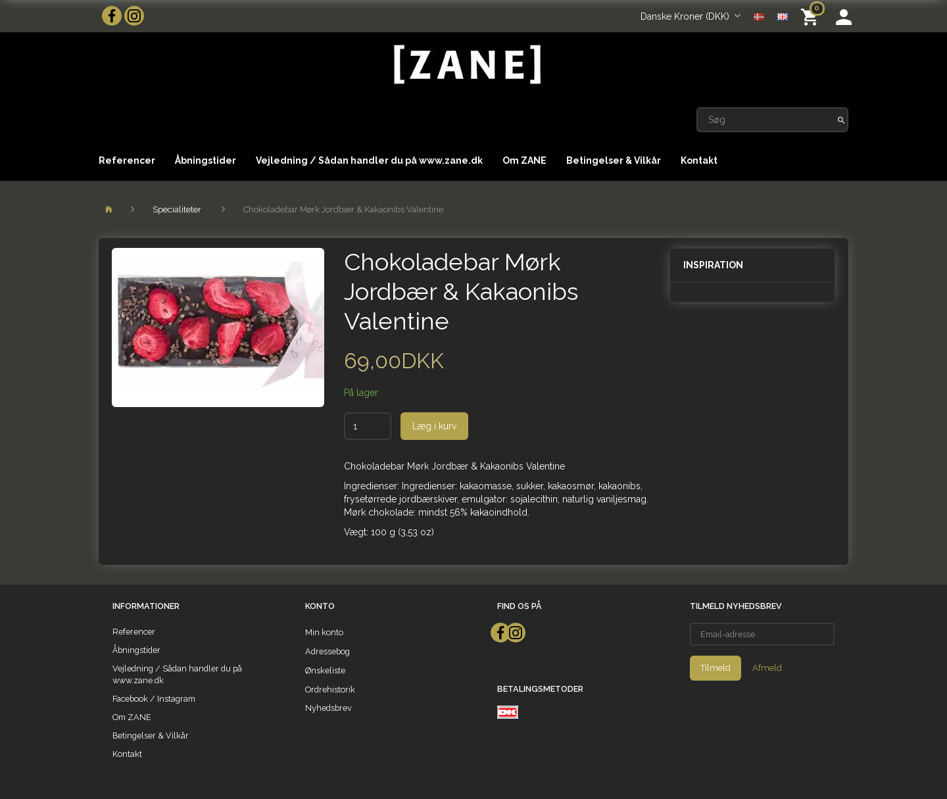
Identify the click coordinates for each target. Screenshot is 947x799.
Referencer (127, 160)
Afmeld (767, 668)
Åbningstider (205, 160)
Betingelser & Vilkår (613, 160)
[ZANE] (466, 64)
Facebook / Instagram (153, 699)
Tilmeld (715, 668)
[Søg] (841, 119)
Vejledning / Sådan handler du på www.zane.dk (369, 160)
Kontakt (699, 160)
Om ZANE (524, 160)
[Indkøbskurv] (811, 16)
